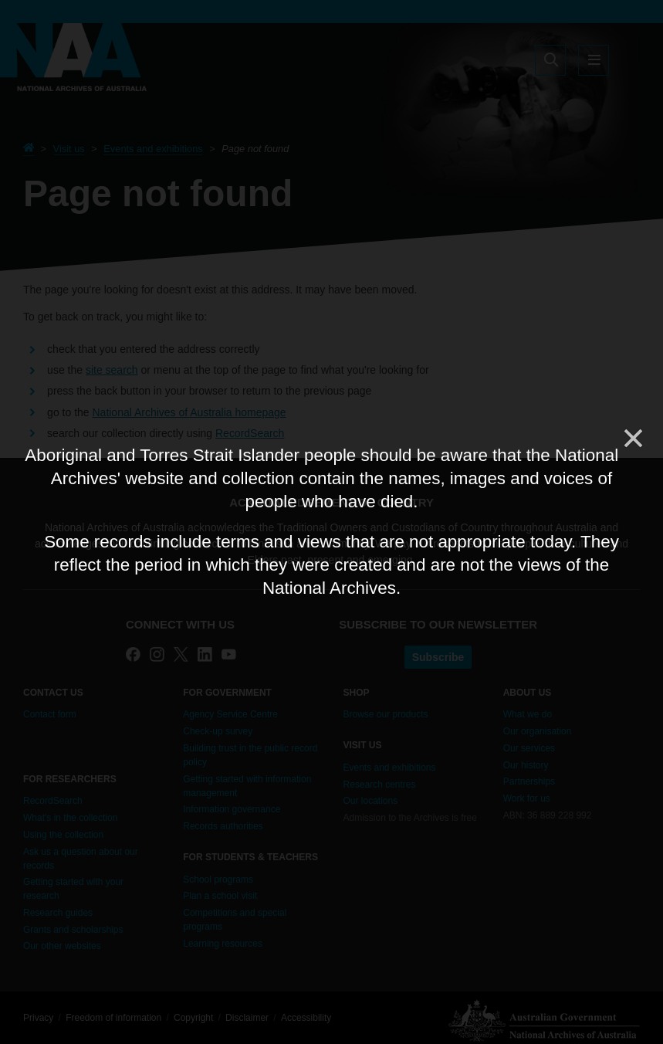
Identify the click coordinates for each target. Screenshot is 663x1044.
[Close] (632, 438)
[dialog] (331, 522)
